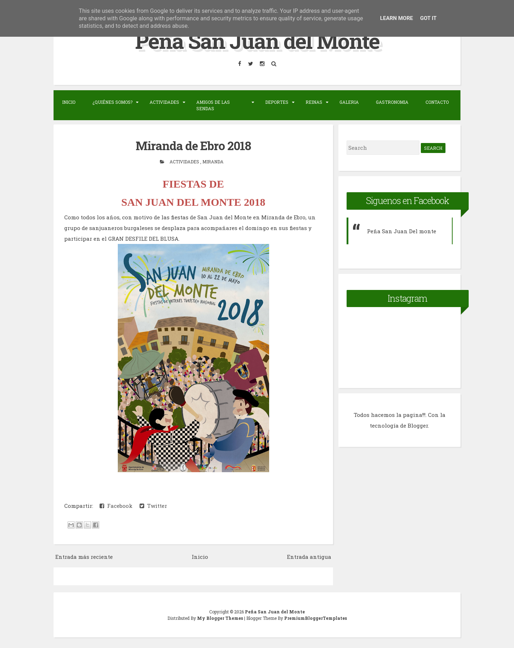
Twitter (153, 505)
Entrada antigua (309, 556)
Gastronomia (392, 102)
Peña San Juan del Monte (257, 40)
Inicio (68, 102)
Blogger (418, 425)
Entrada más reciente (84, 556)
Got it (428, 18)
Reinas (314, 102)
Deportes (276, 102)
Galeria (349, 102)
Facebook (116, 505)
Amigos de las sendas (213, 105)
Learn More (396, 18)
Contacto (437, 102)
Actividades (164, 102)
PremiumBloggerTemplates (315, 618)
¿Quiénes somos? (112, 102)
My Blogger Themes (220, 618)
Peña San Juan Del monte (401, 231)
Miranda (212, 161)
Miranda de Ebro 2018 (193, 145)
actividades (185, 161)
